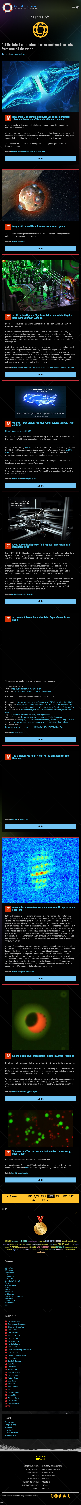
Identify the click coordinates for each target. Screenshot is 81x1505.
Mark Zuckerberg (11, 1285)
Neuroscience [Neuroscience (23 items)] (70, 1247)
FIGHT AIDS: (29, 1479)
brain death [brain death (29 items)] (11, 1244)
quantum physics (54, 367)
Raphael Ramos (14, 1375)
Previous (13, 1196)
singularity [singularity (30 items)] (41, 1250)
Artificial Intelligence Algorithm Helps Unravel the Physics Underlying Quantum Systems (42, 317)
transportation (33, 479)
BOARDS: (44, 1476)
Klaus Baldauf (13, 1358)
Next (43, 1200)
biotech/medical (23, 1173)
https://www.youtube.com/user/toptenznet (31, 715)
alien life (8, 1290)
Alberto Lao (12, 1370)
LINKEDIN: (27, 1469)
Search (76, 1213)
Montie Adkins (15, 732)
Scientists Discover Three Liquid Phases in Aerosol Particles (43, 1056)
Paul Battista (13, 1338)
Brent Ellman (13, 1387)
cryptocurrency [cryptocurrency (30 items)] (22, 1244)
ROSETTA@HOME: (27, 1485)
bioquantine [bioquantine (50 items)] (41, 1241)
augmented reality (11, 1301)
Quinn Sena (12, 1330)
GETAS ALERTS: (46, 1469)
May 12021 (8, 118)
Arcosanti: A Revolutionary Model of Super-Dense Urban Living (41, 618)
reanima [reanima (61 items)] (9, 1250)
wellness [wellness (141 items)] (41, 1252)
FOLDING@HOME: (27, 1482)
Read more (40, 158)
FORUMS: (35, 1488)
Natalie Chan (13, 1378)
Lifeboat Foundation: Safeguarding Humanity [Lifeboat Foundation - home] (35, 7)
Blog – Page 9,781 (40, 17)
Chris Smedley (13, 1404)
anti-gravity (9, 1292)
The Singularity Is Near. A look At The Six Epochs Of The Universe (40, 757)
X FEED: (28, 1472)
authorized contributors (19, 54)
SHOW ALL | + (8, 1406)
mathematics (36, 367)
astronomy (9, 1298)
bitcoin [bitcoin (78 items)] (74, 1241)
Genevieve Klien (15, 151)
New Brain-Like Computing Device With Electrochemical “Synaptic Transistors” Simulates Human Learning (41, 118)
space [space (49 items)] (46, 1250)
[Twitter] (56, 1496)
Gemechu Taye (13, 1341)
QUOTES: (44, 1488)
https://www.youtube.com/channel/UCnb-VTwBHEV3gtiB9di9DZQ (47, 720)
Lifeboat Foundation (15, 1496)
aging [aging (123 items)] (7, 1241)
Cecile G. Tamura (14, 1361)
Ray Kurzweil (10, 1277)
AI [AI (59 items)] (10, 1241)
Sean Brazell (12, 1381)
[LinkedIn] (60, 1496)
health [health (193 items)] (61, 1244)
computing (30, 151)
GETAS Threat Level (40, 1458)
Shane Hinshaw (14, 1372)
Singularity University (13, 1281)
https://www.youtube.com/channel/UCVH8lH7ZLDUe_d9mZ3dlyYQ (40, 722)
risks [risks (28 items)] (38, 1250)
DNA (6, 1275)
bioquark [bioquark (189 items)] (49, 1241)
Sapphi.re (35, 1496)
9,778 (30, 1196)
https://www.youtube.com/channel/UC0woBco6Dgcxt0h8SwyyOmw (46, 707)
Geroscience (9, 1422)
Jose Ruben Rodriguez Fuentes (19, 1350)
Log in (7, 54)
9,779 (36, 1196)
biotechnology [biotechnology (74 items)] (67, 1241)
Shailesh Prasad (14, 1335)
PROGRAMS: (45, 1482)
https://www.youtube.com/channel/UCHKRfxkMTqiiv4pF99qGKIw (44, 705)
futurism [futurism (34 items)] (52, 1244)
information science (26, 367)
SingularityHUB (10, 1436)
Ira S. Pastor (12, 1401)
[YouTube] (64, 1496)
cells (27, 1168)
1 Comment (71, 367)
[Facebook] (51, 1496)
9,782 (58, 1196)
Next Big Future (10, 1430)
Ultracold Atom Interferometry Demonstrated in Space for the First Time (43, 909)
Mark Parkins (14, 819)
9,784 (71, 1196)
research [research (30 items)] (34, 1250)
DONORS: (33, 1476)
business (22, 732)
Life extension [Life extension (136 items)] (43, 1247)
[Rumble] (68, 1496)
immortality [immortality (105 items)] (14, 1247)
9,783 (65, 1196)
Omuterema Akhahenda (17, 1355)
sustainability (25, 479)
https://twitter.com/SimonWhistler (26, 689)
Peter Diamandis (11, 1272)
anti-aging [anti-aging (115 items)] (22, 1241)
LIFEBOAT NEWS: (46, 1466)
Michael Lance (13, 1392)
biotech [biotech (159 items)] (57, 1241)
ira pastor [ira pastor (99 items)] (32, 1247)
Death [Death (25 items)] (30, 1244)
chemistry (24, 151)
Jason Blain (14, 1173)
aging (7, 1287)
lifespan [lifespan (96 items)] (52, 1247)
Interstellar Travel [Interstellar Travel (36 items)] (23, 1247)
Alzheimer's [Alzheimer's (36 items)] (15, 1241)
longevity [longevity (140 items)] (60, 1247)
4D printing (9, 1270)
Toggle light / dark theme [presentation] (77, 7)
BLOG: (43, 1472)
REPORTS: (44, 1479)
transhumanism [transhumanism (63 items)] (70, 1250)
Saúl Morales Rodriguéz (17, 1324)
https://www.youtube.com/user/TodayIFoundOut (41, 717)
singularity (23, 819)
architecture (9, 1294)
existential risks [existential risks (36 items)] (36, 1244)
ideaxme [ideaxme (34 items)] (7, 1247)
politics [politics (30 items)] (75, 1247)
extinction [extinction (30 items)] (42, 1244)
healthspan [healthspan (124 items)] (69, 1244)
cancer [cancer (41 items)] (16, 1244)
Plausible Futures (11, 1433)
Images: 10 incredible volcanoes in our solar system (38, 227)
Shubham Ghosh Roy (16, 1327)
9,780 (43, 1196)
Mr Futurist (9, 1427)
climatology (24, 1092)
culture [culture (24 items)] (27, 1244)
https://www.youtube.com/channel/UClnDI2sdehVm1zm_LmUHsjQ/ (44, 702)
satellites (30, 594)
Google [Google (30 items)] (55, 1244)
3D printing (9, 1268)
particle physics (45, 367)
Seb (9, 1389)
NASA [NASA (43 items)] (66, 1247)
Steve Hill (11, 1384)
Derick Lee (12, 1367)
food (35, 151)
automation (9, 1303)
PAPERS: (44, 1485)
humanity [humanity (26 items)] (77, 1244)
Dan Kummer (13, 1353)
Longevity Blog (10, 1425)
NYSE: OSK (28, 447)
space (22, 241)
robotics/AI (63, 367)
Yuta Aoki (11, 1364)
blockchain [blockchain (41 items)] (6, 1244)
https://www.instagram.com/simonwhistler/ (33, 691)
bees (6, 1305)
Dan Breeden (13, 1333)
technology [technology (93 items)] (60, 1250)
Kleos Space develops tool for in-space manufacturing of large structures (41, 546)
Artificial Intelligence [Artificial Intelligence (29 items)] (32, 1241)
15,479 (33, 1200)
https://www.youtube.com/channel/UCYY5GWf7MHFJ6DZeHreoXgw (34, 727)
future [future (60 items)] (47, 1244)
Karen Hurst (12, 1347)
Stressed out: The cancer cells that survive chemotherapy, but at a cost (42, 1152)
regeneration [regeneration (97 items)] (27, 1249)
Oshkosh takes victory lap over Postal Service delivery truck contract (43, 424)
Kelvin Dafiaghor (14, 1344)
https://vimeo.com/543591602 (18, 431)
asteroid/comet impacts (14, 1296)
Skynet (7, 1283)
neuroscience (41, 151)
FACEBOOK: (27, 1466)
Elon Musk (9, 1279)
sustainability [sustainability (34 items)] (52, 1250)
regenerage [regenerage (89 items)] (17, 1250)
